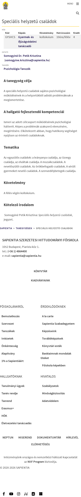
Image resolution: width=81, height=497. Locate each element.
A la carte (47, 316)
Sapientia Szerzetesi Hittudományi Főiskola (40, 240)
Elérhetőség (40, 444)
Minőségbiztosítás (53, 393)
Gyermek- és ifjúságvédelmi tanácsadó (27, 41)
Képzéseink (49, 331)
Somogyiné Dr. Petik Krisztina (22, 56)
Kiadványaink (40, 280)
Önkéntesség (9, 346)
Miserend (25, 437)
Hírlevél (72, 437)
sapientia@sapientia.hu (26, 256)
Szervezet (7, 324)
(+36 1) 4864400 (17, 251)
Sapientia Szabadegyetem (58, 324)
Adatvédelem (50, 401)
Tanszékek (8, 331)
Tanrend (6, 401)
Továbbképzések (52, 339)
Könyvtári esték (52, 346)
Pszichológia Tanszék (17, 69)
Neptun (8, 437)
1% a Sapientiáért (12, 361)
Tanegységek (24, 228)
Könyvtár (40, 271)
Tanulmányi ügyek (12, 386)
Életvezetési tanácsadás (16, 423)
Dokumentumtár (49, 437)
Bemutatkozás (10, 316)
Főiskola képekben (53, 365)
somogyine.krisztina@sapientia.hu (27, 60)
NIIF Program (36, 462)
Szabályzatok (50, 386)
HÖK (4, 416)
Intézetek (7, 339)
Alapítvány (8, 354)
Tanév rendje (9, 393)
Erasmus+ (7, 408)
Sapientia (6, 228)
